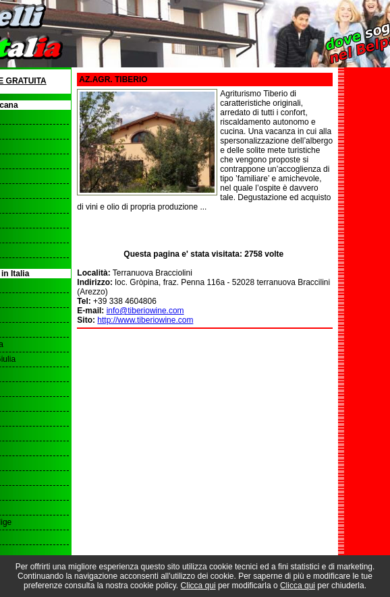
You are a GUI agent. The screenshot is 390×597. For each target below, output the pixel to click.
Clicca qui (198, 585)
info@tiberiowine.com (145, 310)
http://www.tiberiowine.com (145, 320)
